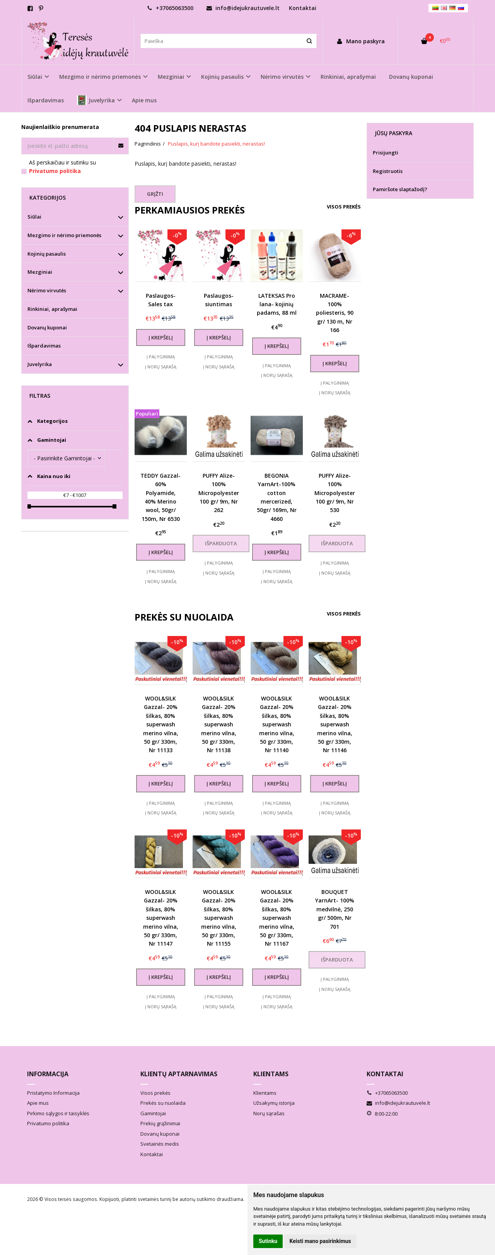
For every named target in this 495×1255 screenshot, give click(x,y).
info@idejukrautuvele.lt (243, 8)
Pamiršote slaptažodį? (400, 189)
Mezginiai (39, 271)
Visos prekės (344, 206)
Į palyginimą (161, 357)
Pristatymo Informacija (53, 1092)
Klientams (270, 1074)
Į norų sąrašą (160, 367)
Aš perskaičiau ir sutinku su (62, 167)
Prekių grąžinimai (160, 1123)
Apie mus (144, 100)
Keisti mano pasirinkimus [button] (320, 1241)
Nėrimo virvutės (46, 290)
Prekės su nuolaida (163, 1102)
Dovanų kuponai (411, 76)
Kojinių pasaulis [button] (222, 76)
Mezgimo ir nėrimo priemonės (64, 235)
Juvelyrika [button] (96, 100)
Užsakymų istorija (274, 1102)
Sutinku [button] (268, 1241)
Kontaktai (302, 8)
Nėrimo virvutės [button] (282, 76)
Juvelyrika (39, 364)
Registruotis (388, 171)
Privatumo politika (48, 1123)
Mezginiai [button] (171, 76)
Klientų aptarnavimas (178, 1074)
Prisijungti (385, 152)
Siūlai (34, 216)
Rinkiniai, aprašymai (348, 76)
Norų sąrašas (269, 1113)
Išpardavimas (45, 100)
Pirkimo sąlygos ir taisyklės (58, 1113)
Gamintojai (153, 1113)
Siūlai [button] (34, 76)
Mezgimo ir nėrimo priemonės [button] (100, 76)
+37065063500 (170, 8)
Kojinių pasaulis (46, 253)
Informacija (47, 1074)
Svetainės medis (159, 1143)
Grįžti (155, 193)
